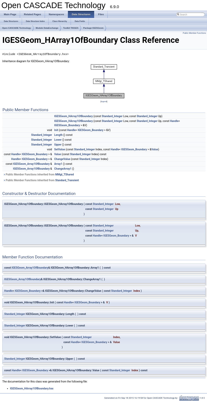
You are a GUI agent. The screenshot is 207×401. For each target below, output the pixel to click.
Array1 (58, 163)
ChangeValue (62, 159)
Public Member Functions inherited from (38, 174)
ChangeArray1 (62, 168)
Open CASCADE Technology (16, 28)
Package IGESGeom (93, 28)
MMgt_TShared (64, 174)
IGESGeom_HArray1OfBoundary (73, 116)
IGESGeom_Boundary (67, 125)
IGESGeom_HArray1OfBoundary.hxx (31, 388)
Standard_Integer (112, 116)
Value (154, 149)
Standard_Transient (67, 180)
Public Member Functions (194, 33)
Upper (57, 144)
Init (56, 130)
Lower (57, 139)
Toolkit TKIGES (70, 28)
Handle (174, 121)
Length (58, 134)
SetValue (59, 149)
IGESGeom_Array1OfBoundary (31, 163)
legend (104, 101)
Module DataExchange (47, 28)
